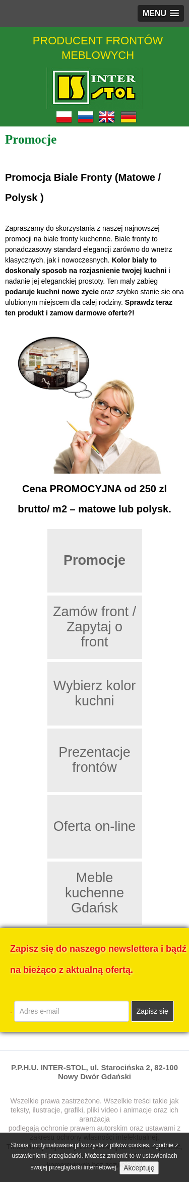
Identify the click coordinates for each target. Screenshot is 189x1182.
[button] (161, 13)
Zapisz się (152, 1011)
